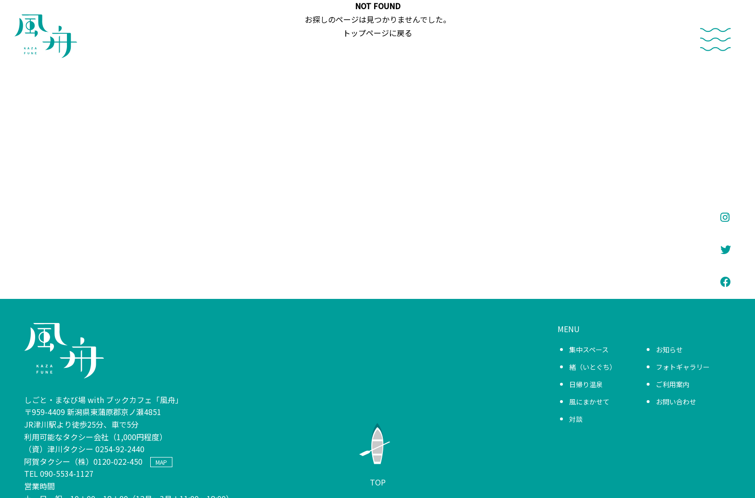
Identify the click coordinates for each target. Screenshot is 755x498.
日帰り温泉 (586, 384)
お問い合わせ (676, 401)
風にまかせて (589, 401)
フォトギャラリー (683, 367)
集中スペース (589, 349)
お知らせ (669, 349)
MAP (161, 462)
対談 (576, 419)
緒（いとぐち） (592, 367)
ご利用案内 (673, 384)
